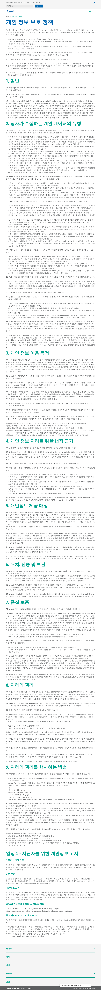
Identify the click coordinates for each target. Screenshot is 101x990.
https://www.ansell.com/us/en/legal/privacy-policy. (26, 936)
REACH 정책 (87, 988)
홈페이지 (8, 16)
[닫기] (94, 2)
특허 (93, 988)
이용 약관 (39, 423)
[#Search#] (90, 12)
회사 (50, 957)
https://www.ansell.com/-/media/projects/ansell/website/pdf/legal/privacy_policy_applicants (39, 911)
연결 (50, 981)
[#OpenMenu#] (94, 12)
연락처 (50, 973)
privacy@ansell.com (39, 55)
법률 (50, 965)
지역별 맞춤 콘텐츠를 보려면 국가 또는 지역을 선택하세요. (23, 2)
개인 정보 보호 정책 (17, 16)
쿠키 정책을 (20, 75)
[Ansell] (10, 11)
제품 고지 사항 (77, 988)
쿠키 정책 (32, 423)
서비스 (50, 948)
